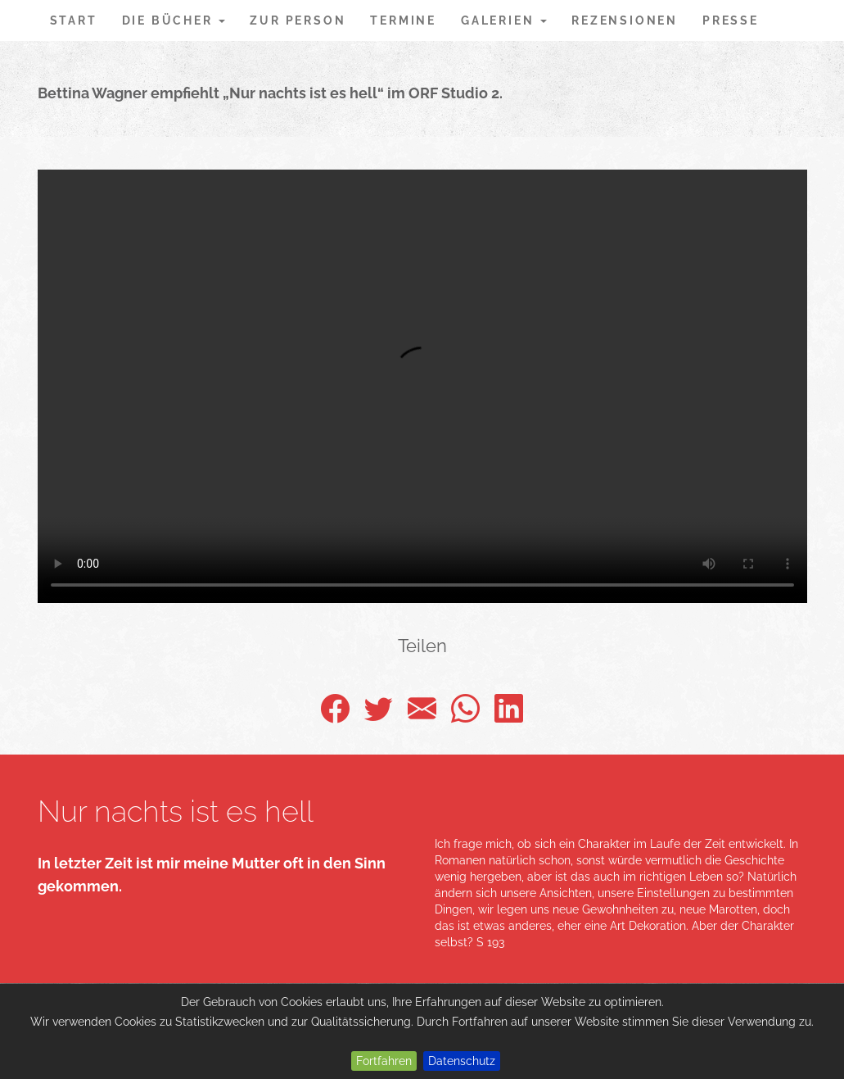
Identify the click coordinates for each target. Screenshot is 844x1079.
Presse (730, 20)
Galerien (504, 20)
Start (73, 20)
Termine (403, 20)
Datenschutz (461, 1061)
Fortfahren (384, 1061)
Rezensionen (624, 20)
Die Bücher (174, 20)
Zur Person (297, 20)
